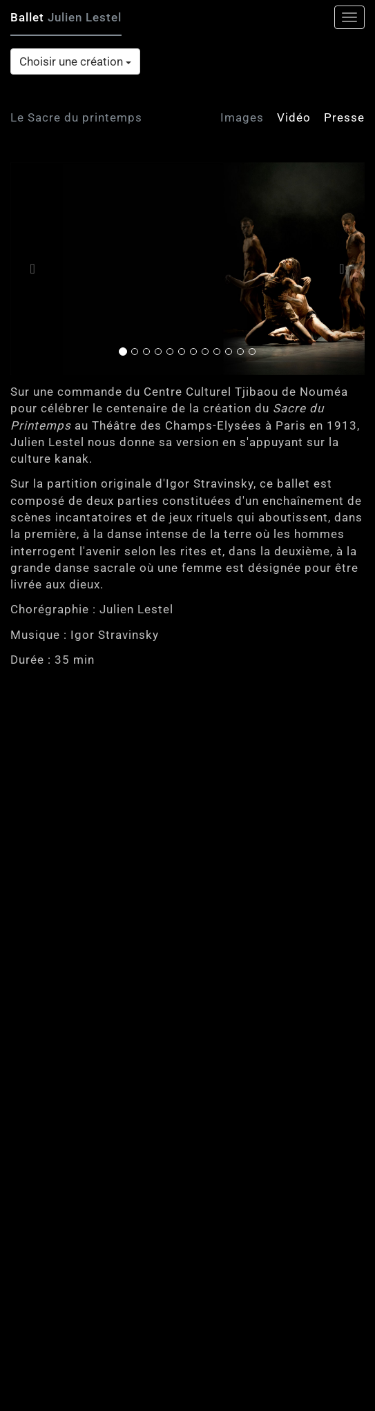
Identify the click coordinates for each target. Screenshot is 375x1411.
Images (242, 117)
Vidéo (294, 117)
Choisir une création (75, 61)
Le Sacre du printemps (76, 117)
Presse (344, 117)
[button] (37, 269)
